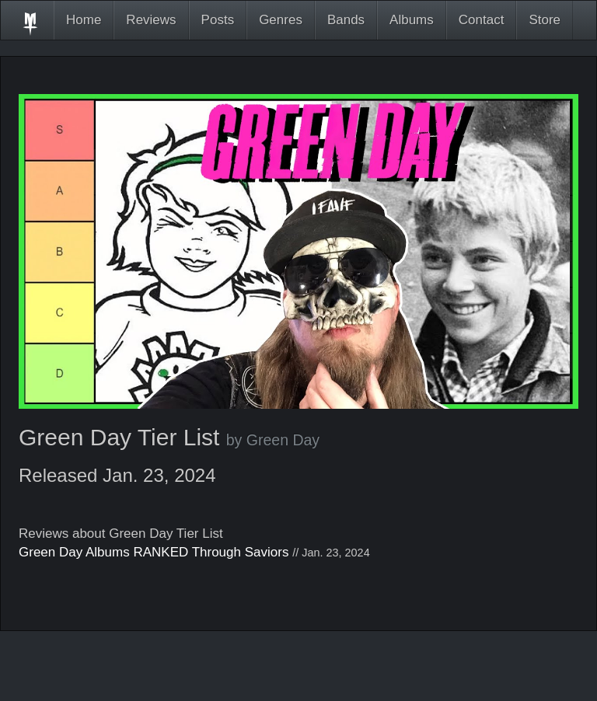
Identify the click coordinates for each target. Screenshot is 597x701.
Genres (280, 19)
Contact (481, 19)
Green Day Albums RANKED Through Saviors (153, 552)
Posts (218, 19)
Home (83, 19)
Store (544, 19)
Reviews (151, 19)
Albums (411, 19)
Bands (346, 19)
